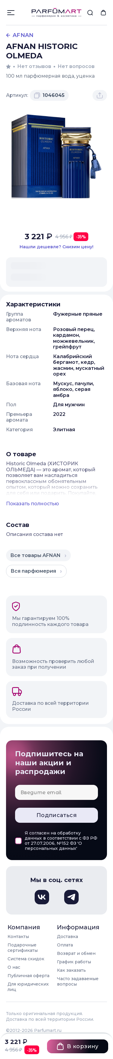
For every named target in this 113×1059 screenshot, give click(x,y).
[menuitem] (90, 12)
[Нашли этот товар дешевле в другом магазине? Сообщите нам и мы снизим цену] (56, 246)
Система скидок (26, 958)
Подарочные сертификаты (23, 947)
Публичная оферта (28, 975)
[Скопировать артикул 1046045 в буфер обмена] (49, 95)
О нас (14, 967)
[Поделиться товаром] (100, 95)
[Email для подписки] (56, 792)
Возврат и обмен (76, 953)
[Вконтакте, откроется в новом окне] (42, 897)
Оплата (65, 945)
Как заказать (71, 970)
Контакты (18, 936)
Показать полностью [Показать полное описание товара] (32, 503)
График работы (74, 962)
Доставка (67, 936)
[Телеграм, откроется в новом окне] (71, 897)
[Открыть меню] (11, 12)
